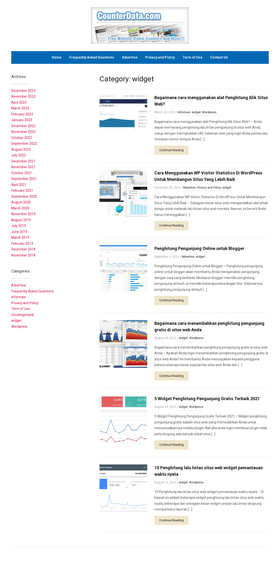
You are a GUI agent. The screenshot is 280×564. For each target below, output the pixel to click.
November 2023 (23, 96)
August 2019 (21, 220)
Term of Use (192, 57)
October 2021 (21, 173)
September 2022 (24, 143)
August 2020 (21, 202)
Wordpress (209, 112)
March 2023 (20, 108)
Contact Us (219, 57)
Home (56, 57)
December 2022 (23, 126)
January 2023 (21, 120)
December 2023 (23, 91)
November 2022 (23, 132)
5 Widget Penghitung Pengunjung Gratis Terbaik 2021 (207, 398)
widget (196, 112)
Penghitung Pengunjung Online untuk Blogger (199, 248)
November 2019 (23, 214)
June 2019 (19, 232)
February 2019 (22, 243)
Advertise (129, 57)
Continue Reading (171, 150)
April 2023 (19, 102)
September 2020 (24, 196)
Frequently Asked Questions (91, 57)
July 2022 (18, 155)
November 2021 (23, 167)
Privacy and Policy (160, 57)
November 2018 (23, 255)
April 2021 (19, 185)
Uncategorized (22, 315)
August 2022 (21, 149)
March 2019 (20, 237)
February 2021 (22, 190)
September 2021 (24, 179)
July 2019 (18, 226)
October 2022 (21, 138)
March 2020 (20, 208)
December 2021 (23, 161)
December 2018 (23, 249)
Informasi (184, 112)
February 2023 (22, 114)
